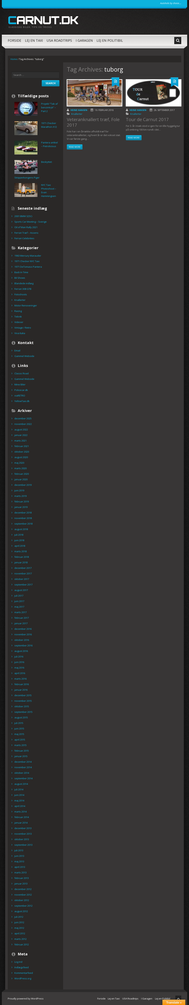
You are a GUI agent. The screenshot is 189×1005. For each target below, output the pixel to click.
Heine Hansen (79, 110)
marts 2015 (20, 745)
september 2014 (23, 778)
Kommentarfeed (23, 973)
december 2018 (23, 512)
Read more (74, 146)
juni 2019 (19, 490)
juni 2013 (19, 856)
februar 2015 (21, 750)
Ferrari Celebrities (24, 238)
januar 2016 (21, 689)
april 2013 (19, 867)
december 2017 (23, 568)
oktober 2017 (21, 579)
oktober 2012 (21, 900)
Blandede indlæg (23, 283)
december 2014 (23, 761)
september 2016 (23, 645)
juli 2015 (18, 723)
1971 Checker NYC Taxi (26, 261)
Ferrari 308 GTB (22, 289)
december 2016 (23, 629)
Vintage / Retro (22, 327)
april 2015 (19, 739)
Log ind (18, 961)
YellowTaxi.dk (22, 401)
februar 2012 (21, 944)
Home (14, 59)
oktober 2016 (21, 640)
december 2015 (23, 695)
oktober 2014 (21, 772)
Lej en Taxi (34, 40)
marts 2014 (20, 811)
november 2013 (23, 833)
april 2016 (19, 673)
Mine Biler (19, 384)
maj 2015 (19, 734)
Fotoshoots (20, 294)
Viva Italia (19, 333)
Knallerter (76, 114)
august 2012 (21, 911)
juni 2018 (19, 540)
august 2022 (21, 429)
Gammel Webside (24, 356)
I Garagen (84, 40)
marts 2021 (20, 440)
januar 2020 (21, 479)
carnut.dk (43, 19)
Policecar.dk (21, 390)
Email (17, 350)
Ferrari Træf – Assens (26, 232)
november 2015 (23, 700)
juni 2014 (19, 795)
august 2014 (21, 784)
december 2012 (23, 889)
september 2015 (23, 712)
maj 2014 (19, 800)
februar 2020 (21, 473)
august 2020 (21, 457)
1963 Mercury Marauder (27, 255)
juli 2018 (18, 534)
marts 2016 (20, 678)
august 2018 (21, 529)
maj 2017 (19, 606)
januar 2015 (21, 756)
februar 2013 (21, 878)
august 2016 (21, 651)
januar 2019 (21, 507)
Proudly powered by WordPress (26, 998)
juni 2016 (19, 662)
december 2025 (23, 418)
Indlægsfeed (21, 967)
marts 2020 (20, 468)
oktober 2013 (21, 839)
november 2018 (23, 518)
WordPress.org (22, 978)
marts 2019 (20, 496)
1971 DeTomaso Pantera (28, 266)
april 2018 (19, 545)
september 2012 (23, 905)
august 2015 (21, 717)
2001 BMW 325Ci (23, 216)
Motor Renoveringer (25, 305)
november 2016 (23, 634)
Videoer (18, 322)
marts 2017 (20, 612)
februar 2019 (21, 501)
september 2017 (23, 584)
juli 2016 (18, 656)
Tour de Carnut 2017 (147, 119)
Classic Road (21, 373)
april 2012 (19, 933)
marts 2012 (20, 939)
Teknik (18, 316)
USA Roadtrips (59, 40)
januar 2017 (21, 623)
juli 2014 (18, 789)
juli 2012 (18, 916)
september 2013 (23, 844)
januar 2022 (21, 435)
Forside (14, 40)
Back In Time (21, 272)
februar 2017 (21, 617)
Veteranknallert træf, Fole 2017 (93, 122)
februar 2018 (21, 557)
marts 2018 (20, 551)
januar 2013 (21, 883)
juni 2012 (19, 922)
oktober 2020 (21, 451)
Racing (18, 311)
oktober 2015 (21, 706)
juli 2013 (18, 850)
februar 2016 (21, 684)
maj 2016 (19, 667)
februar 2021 (21, 446)
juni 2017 (19, 601)
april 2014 (19, 806)
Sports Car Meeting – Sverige (30, 221)
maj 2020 (19, 462)
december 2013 (23, 828)
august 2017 (21, 590)
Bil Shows (19, 277)
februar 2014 (21, 817)
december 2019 (23, 485)
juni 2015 (19, 728)
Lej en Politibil (110, 40)
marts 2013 (20, 872)
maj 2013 (19, 861)
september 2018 (23, 523)
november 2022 (23, 424)
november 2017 (23, 573)
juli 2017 (18, 595)
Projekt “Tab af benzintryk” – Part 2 (49, 107)
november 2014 (23, 767)
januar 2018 (21, 562)
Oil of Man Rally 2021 (25, 227)
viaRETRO (19, 395)
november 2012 (23, 894)
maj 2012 (19, 928)
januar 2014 (21, 822)
